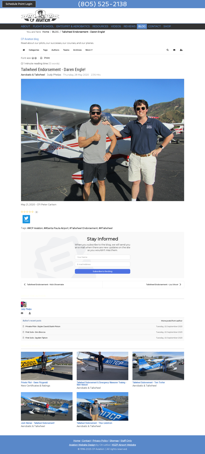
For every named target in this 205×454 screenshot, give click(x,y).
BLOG (141, 26)
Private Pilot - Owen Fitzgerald (34, 382)
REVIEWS (130, 26)
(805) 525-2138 (102, 4)
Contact (86, 440)
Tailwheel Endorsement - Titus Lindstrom (94, 423)
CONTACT (154, 26)
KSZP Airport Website (124, 445)
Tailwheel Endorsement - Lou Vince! (163, 284)
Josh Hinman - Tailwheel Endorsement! (37, 423)
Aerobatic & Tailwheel (33, 75)
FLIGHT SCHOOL (43, 26)
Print (47, 58)
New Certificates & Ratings (35, 385)
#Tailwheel (106, 228)
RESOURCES (100, 26)
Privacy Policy (100, 440)
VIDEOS (116, 26)
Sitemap (114, 440)
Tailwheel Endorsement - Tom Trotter (148, 382)
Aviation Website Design (82, 445)
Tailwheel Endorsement (84, 228)
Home (76, 440)
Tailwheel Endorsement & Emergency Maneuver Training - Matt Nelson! (101, 383)
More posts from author (171, 321)
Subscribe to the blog (102, 271)
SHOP (167, 26)
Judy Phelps (54, 74)
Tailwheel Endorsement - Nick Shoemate (44, 284)
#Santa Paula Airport (57, 228)
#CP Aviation (36, 228)
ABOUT (25, 26)
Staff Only (126, 440)
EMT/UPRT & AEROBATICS (73, 26)
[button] (89, 50)
